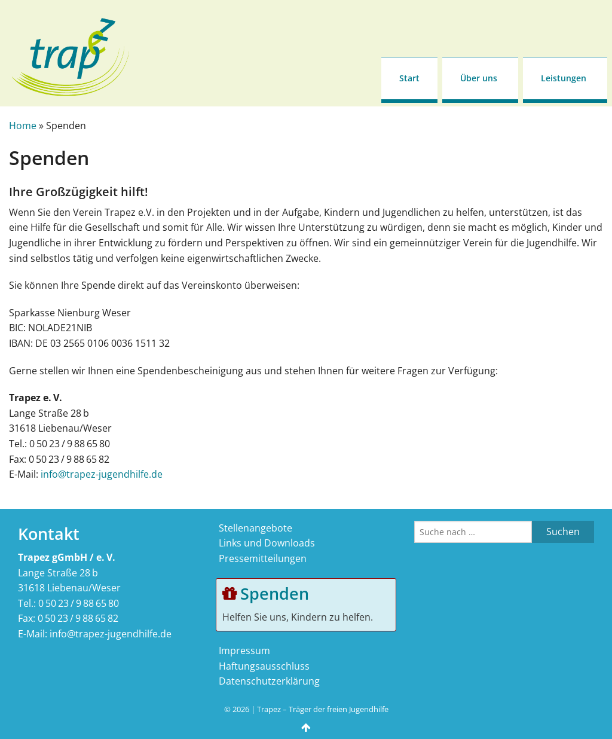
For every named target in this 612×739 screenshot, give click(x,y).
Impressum (244, 650)
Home (22, 125)
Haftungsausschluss (264, 666)
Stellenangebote (255, 528)
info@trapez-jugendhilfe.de (102, 474)
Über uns (478, 78)
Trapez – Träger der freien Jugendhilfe (322, 709)
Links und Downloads (267, 542)
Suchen (563, 531)
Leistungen (563, 78)
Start (409, 78)
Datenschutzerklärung (269, 681)
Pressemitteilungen (263, 558)
